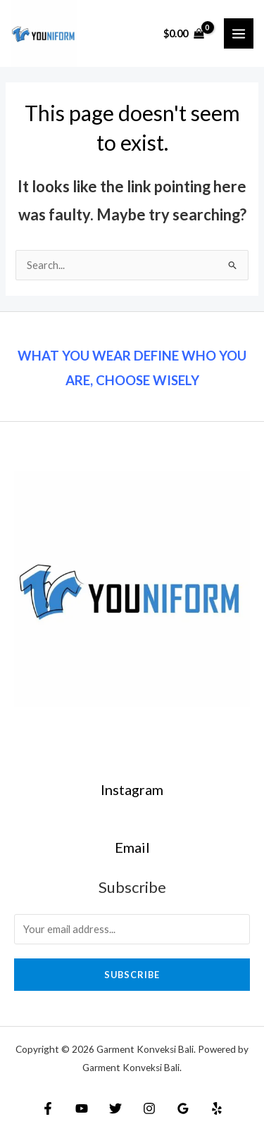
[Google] (183, 1108)
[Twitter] (115, 1108)
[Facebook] (48, 1108)
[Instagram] (149, 1108)
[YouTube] (81, 1108)
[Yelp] (216, 1108)
